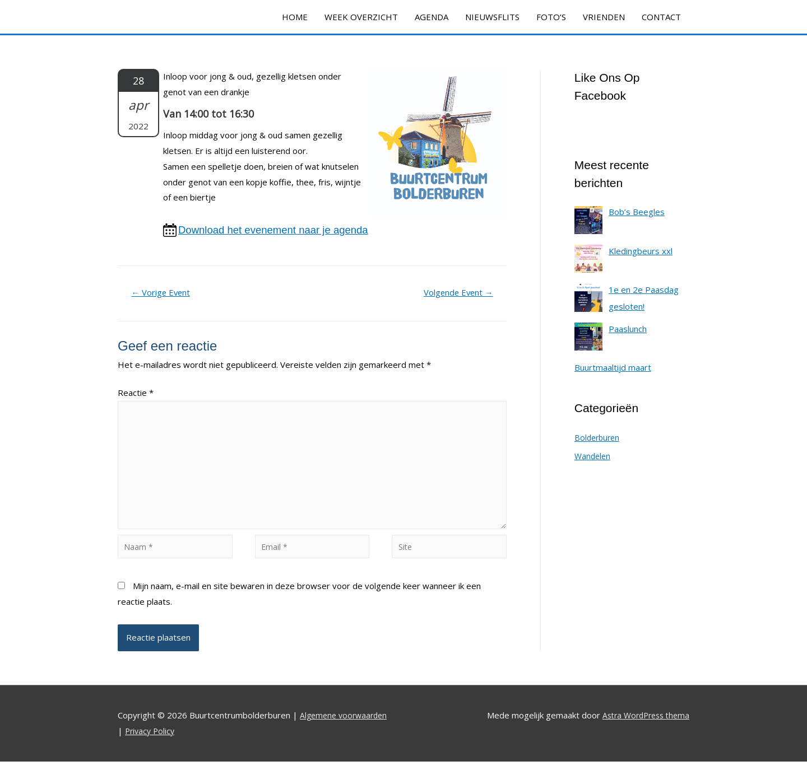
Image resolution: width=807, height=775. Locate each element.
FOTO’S (551, 16)
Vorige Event (164, 294)
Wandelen (593, 455)
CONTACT (661, 16)
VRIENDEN (604, 16)
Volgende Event (453, 294)
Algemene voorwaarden (346, 729)
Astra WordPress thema (642, 729)
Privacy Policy (151, 744)
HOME (295, 16)
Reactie (136, 394)
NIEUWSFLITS (492, 16)
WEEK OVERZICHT (361, 16)
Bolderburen (598, 437)
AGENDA (431, 16)
